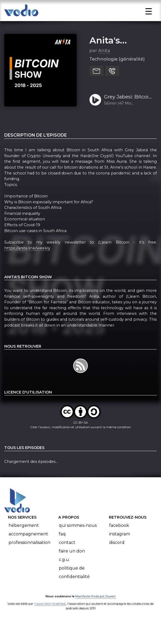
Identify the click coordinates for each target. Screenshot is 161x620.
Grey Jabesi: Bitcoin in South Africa (128, 97)
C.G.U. (64, 559)
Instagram (119, 533)
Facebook (119, 525)
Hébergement (24, 525)
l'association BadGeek (50, 604)
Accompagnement (28, 533)
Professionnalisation (29, 542)
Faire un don (72, 551)
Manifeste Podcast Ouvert (95, 596)
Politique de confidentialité (74, 572)
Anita (104, 50)
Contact (67, 542)
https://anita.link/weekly (27, 248)
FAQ (62, 533)
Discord (117, 542)
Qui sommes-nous (78, 525)
